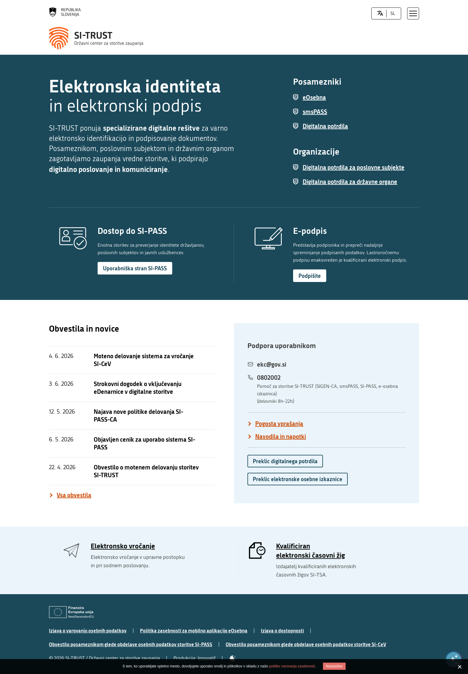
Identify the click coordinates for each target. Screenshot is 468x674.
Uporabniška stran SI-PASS (135, 268)
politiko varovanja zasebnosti (292, 666)
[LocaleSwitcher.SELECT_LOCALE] (380, 13)
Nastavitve (334, 666)
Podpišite (309, 276)
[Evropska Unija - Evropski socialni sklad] (71, 612)
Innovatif (206, 658)
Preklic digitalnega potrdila (285, 461)
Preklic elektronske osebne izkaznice (297, 479)
